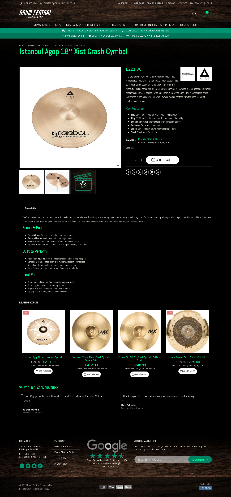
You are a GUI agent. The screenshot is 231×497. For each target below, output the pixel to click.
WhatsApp (158, 172)
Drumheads (93, 25)
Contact (182, 3)
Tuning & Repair (155, 3)
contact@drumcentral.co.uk (57, 3)
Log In (209, 3)
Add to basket (165, 160)
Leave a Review (107, 466)
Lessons (170, 3)
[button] (194, 14)
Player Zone (137, 3)
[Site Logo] (35, 14)
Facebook (128, 172)
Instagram (40, 465)
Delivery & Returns (63, 446)
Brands (183, 25)
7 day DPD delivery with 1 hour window (149, 35)
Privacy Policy (60, 464)
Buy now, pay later (74, 35)
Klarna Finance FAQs (64, 452)
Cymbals (72, 25)
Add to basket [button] (45, 371)
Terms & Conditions (63, 458)
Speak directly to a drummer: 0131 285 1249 (147, 30)
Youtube (34, 465)
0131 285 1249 (28, 3)
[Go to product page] (43, 331)
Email (152, 172)
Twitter (134, 172)
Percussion (117, 25)
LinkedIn (140, 172)
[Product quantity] (135, 160)
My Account (196, 3)
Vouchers (123, 3)
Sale (196, 25)
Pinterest (146, 172)
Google (117, 463)
